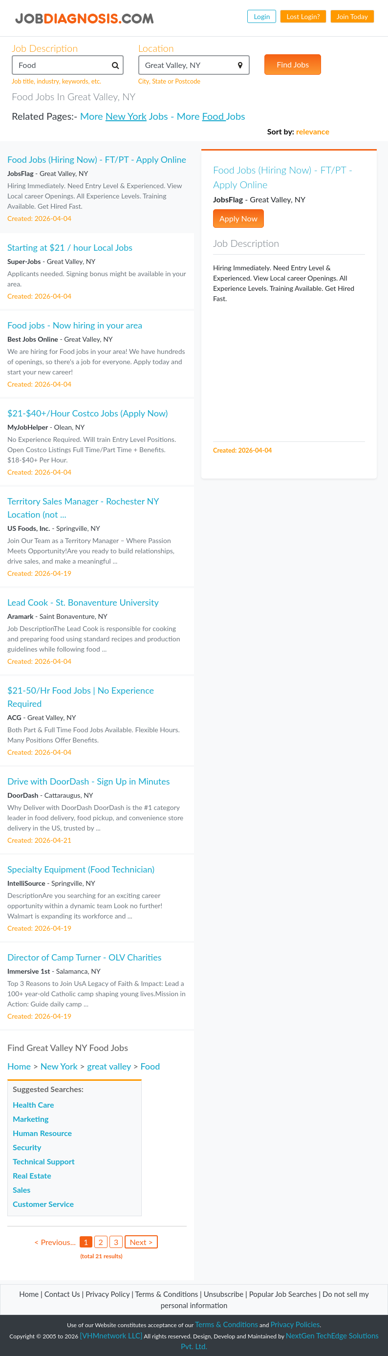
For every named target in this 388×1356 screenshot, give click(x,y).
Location (156, 48)
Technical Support (44, 1161)
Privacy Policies (295, 1324)
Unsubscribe (223, 1294)
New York (126, 116)
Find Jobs (293, 64)
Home (19, 1066)
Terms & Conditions (167, 1294)
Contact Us (62, 1294)
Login (262, 16)
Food (214, 116)
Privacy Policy (107, 1294)
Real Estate (32, 1175)
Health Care (33, 1104)
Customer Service (43, 1203)
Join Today (352, 16)
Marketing (30, 1118)
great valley (109, 1066)
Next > (140, 1242)
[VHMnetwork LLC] (111, 1335)
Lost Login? (303, 16)
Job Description (45, 48)
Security (27, 1147)
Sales (21, 1189)
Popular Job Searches (283, 1294)
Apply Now (238, 218)
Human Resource (42, 1132)
